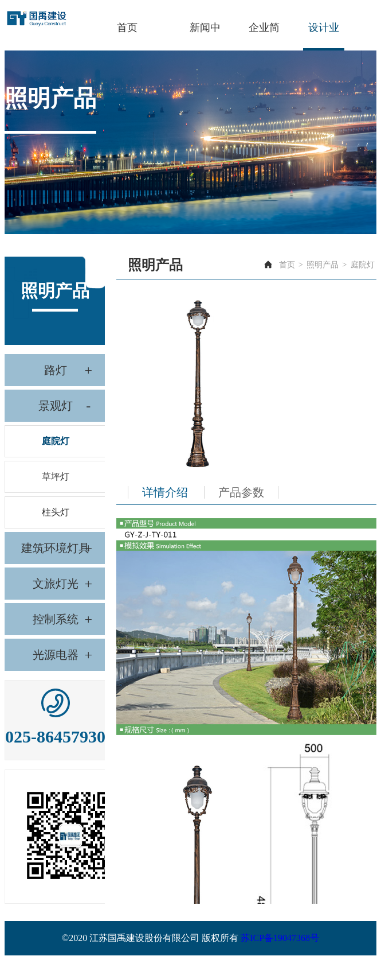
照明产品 (323, 265)
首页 (287, 265)
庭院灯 (55, 441)
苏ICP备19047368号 (280, 938)
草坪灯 (55, 476)
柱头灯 (55, 512)
